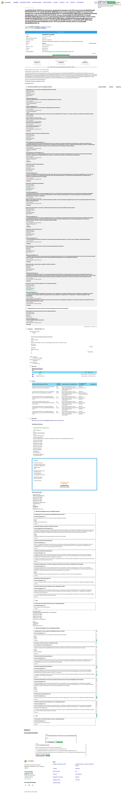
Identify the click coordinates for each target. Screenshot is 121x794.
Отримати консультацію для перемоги (61, 55)
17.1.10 (30, 290)
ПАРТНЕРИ (77, 780)
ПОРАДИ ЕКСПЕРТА (56, 780)
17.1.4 (31, 171)
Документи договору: (38, 477)
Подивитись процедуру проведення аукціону (35, 81)
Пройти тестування (40, 755)
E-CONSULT (55, 2)
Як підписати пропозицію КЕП (57, 420)
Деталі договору (37, 480)
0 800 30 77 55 (97, 2)
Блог (67, 2)
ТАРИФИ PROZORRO (56, 783)
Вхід (104, 2)
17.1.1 (27, 271)
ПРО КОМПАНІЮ (78, 774)
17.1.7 (27, 253)
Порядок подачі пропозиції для (41, 420)
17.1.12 (27, 214)
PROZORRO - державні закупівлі (59, 764)
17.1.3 (27, 190)
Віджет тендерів (56, 771)
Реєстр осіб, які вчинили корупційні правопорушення (61, 57)
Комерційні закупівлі (25, 2)
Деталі (36, 523)
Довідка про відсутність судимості (61, 56)
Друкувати (27, 729)
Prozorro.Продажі (36, 2)
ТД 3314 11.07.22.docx (40, 376)
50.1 (27, 171)
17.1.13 (27, 96)
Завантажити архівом (37, 368)
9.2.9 (32, 290)
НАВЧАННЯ (77, 768)
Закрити (47, 755)
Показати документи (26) (38, 509)
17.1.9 (34, 290)
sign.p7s (40, 374)
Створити (59, 742)
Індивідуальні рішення (58, 777)
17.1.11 (27, 290)
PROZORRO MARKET (47, 2)
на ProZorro (43, 26)
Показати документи (37, 446)
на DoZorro (48, 26)
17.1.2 (29, 190)
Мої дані (99, 7)
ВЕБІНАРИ (77, 777)
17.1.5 (29, 140)
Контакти (72, 2)
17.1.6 (27, 140)
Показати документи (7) (38, 625)
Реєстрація (111, 2)
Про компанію (80, 2)
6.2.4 (29, 171)
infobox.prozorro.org (46, 754)
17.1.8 (27, 236)
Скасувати (51, 742)
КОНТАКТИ (55, 774)
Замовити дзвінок (97, 3)
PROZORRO (16, 2)
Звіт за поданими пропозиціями (31, 732)
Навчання (62, 2)
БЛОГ (76, 771)
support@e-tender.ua (27, 779)
